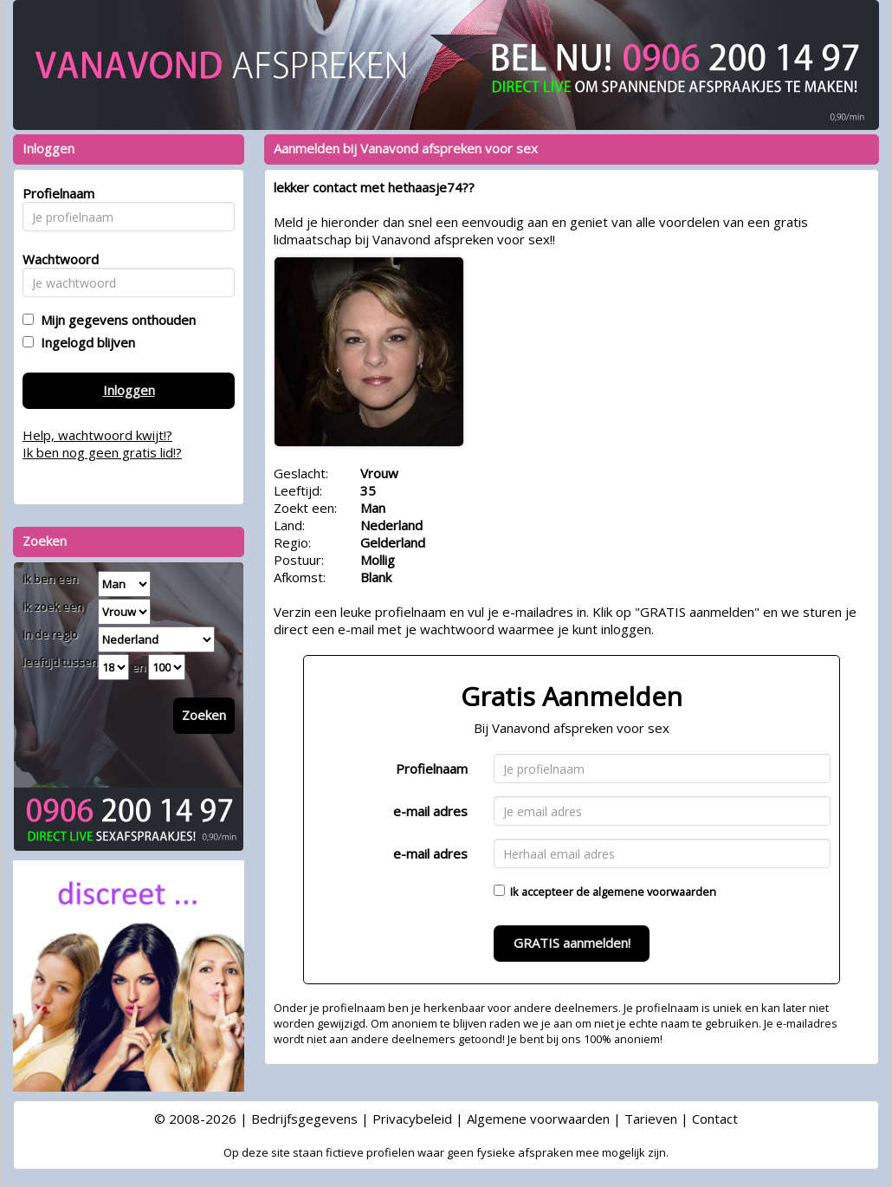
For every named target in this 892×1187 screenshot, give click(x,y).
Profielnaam (432, 768)
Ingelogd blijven (84, 342)
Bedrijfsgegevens (304, 1118)
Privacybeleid (412, 1118)
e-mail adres (430, 811)
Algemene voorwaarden (538, 1118)
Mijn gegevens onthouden (115, 319)
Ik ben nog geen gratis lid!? (102, 452)
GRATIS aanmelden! (572, 942)
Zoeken (204, 714)
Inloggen (129, 390)
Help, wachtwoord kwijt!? (97, 435)
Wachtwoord (56, 259)
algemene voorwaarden (654, 891)
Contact (715, 1118)
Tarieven (650, 1118)
